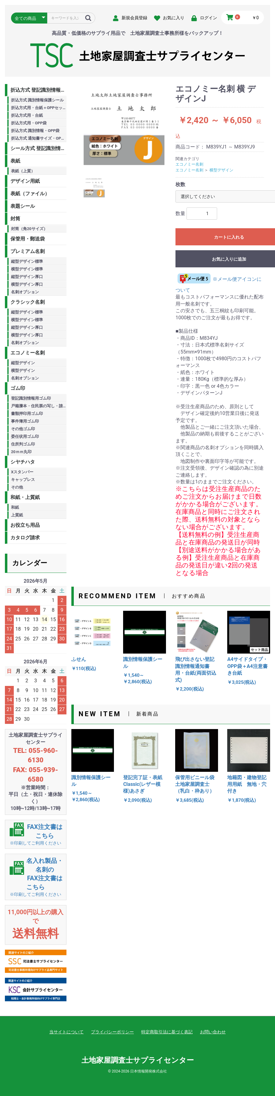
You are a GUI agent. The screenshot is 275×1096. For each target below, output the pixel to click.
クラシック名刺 (27, 302)
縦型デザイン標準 (27, 261)
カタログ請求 (25, 538)
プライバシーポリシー (112, 1031)
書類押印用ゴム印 (27, 413)
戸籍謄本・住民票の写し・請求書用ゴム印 (38, 406)
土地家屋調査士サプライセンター (137, 1060)
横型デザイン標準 (27, 269)
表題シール (22, 206)
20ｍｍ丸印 (21, 451)
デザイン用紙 (25, 181)
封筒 (15, 219)
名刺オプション (25, 292)
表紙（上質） (23, 171)
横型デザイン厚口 (27, 284)
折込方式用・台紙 (27, 115)
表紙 (15, 161)
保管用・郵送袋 (27, 239)
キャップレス (23, 479)
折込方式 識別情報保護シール (37, 100)
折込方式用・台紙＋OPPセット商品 (38, 107)
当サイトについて (66, 1031)
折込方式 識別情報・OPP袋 (35, 130)
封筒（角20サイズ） (29, 228)
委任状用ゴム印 (25, 436)
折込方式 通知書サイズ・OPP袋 (38, 138)
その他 (17, 487)
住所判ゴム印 (23, 444)
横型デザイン (23, 370)
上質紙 (17, 515)
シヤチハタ (22, 462)
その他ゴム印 (23, 429)
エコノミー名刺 (27, 353)
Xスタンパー (22, 472)
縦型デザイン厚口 (27, 276)
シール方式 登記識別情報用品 (38, 148)
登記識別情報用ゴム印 (31, 398)
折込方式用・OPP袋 (29, 123)
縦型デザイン (23, 363)
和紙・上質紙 (25, 497)
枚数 (180, 184)
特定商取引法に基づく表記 (167, 1031)
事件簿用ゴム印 (25, 421)
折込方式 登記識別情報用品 (38, 90)
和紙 (15, 507)
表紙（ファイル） (30, 193)
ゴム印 (17, 388)
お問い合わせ (213, 1031)
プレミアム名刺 (27, 251)
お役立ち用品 (25, 525)
